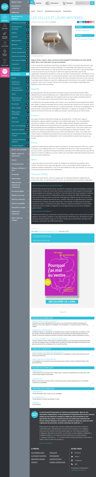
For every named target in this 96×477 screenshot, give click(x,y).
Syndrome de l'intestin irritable (19, 134)
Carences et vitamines (19, 56)
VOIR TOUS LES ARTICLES (41, 240)
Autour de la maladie (19, 149)
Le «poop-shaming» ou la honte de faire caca (49, 339)
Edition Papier (17, 2)
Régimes (14, 118)
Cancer (14, 160)
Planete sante (4, 7)
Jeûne (14, 94)
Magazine (5, 20)
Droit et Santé (4, 54)
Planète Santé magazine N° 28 (48, 231)
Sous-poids (15, 122)
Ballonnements (16, 40)
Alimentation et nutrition (17, 17)
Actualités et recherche (16, 7)
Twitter (75, 456)
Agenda (38, 3)
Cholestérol (15, 64)
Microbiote (15, 104)
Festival (4, 75)
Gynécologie (16, 178)
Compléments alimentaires (16, 69)
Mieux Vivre (4, 65)
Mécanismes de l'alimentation (17, 99)
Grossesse (15, 174)
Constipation (16, 74)
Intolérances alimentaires (16, 83)
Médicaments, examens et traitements (16, 184)
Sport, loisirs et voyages (17, 219)
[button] (78, 22)
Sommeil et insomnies (16, 213)
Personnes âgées (18, 191)
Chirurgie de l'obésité (19, 60)
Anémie (14, 33)
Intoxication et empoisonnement (17, 89)
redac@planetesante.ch (78, 470)
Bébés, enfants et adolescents (18, 155)
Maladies (5, 28)
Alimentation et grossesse (17, 28)
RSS (74, 464)
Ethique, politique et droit (19, 169)
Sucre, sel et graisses (19, 126)
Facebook (76, 453)
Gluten (14, 78)
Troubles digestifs (17, 145)
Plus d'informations (45, 443)
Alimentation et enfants (19, 23)
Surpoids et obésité (18, 129)
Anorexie (14, 37)
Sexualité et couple (18, 207)
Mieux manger (16, 108)
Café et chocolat (17, 48)
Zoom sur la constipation (42, 330)
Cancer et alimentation (19, 52)
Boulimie (14, 44)
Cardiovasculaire (18, 164)
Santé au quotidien (18, 203)
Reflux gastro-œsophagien (16, 113)
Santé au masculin (18, 199)
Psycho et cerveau (18, 195)
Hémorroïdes (37, 371)
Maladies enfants (5, 37)
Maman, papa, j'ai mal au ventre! (44, 321)
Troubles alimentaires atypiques (19, 141)
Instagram (76, 460)
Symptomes (4, 46)
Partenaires (54, 3)
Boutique (69, 3)
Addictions (15, 12)
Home (33, 11)
